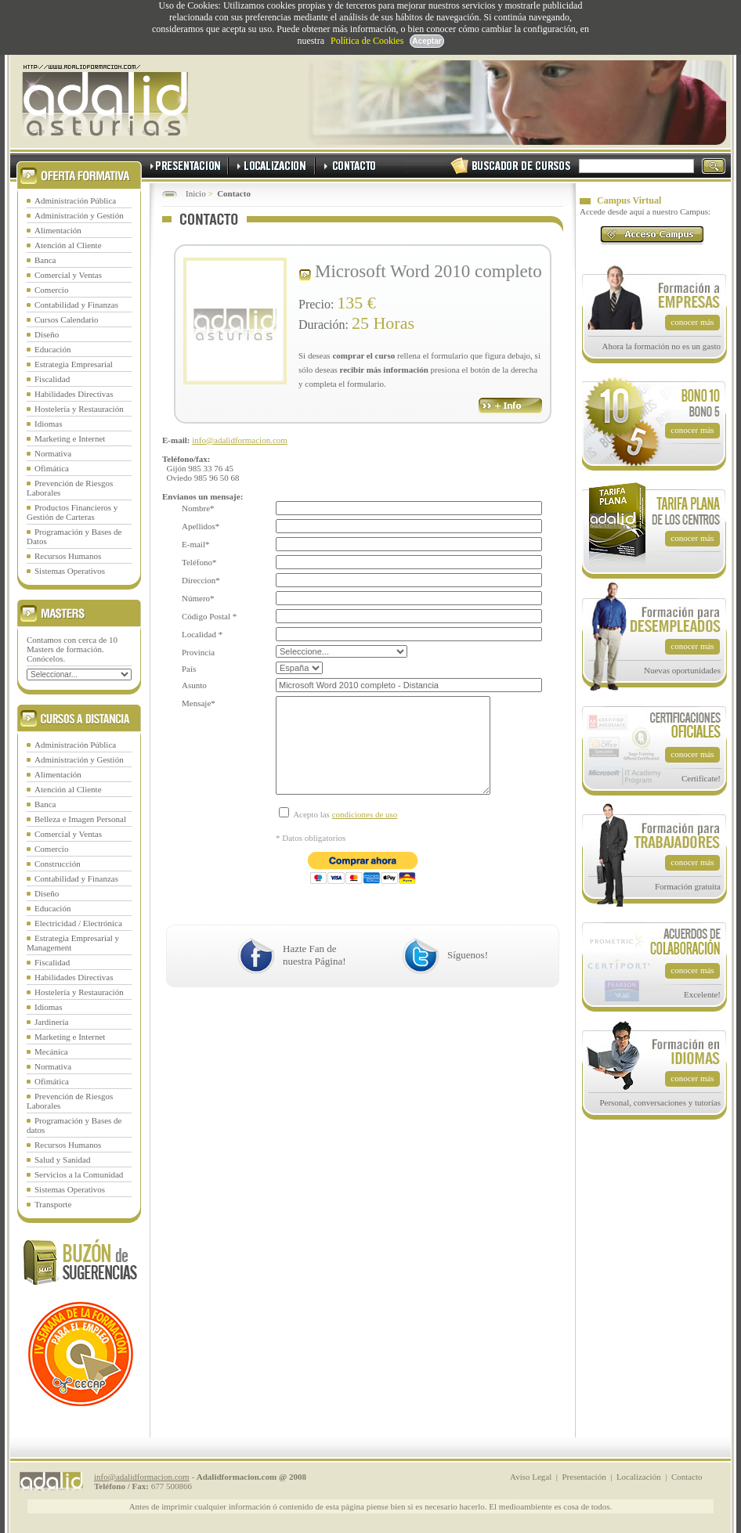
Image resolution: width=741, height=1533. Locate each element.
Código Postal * (209, 616)
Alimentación (57, 230)
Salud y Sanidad (62, 1159)
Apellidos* (200, 526)
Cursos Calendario (66, 319)
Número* (198, 598)
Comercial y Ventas (68, 275)
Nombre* (198, 508)
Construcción (57, 863)
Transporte (52, 1204)
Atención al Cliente (68, 245)
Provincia (198, 652)
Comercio (51, 289)
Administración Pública (75, 200)
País (189, 668)
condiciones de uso (365, 837)
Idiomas (48, 423)
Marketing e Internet (69, 438)
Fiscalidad (52, 379)
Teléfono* (199, 562)
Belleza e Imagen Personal (80, 819)
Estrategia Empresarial (73, 364)
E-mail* (195, 544)
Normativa (52, 453)
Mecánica (51, 1051)
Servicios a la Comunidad (78, 1174)
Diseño (46, 334)
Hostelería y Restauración (79, 408)
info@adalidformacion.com (239, 440)
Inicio (196, 193)
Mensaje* (198, 703)
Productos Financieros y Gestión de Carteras (72, 512)
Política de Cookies (367, 40)
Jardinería (51, 1021)
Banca (45, 260)
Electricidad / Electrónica (78, 923)
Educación (52, 349)
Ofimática (51, 468)
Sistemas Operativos (69, 570)
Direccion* (201, 580)
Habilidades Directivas (74, 394)
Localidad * (202, 634)
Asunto (194, 685)
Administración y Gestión (79, 215)
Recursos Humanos (67, 556)
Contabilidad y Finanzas (76, 304)
